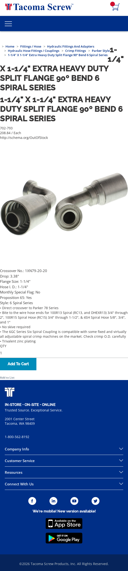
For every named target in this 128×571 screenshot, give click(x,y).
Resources (13, 472)
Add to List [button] (7, 378)
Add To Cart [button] (18, 364)
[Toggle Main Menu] (8, 23)
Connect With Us (19, 484)
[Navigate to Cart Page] (116, 7)
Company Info (17, 449)
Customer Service (20, 460)
